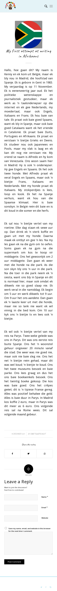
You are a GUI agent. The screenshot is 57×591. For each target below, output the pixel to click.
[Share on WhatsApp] (45, 453)
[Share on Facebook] (12, 453)
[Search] (44, 6)
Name (44, 496)
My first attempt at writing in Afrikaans (28, 53)
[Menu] (51, 6)
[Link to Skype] (50, 587)
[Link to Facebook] (46, 587)
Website (44, 518)
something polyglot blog (25, 581)
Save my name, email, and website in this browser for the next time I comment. (30, 529)
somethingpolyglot (38, 434)
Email (44, 507)
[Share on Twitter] (29, 453)
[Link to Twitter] (41, 587)
